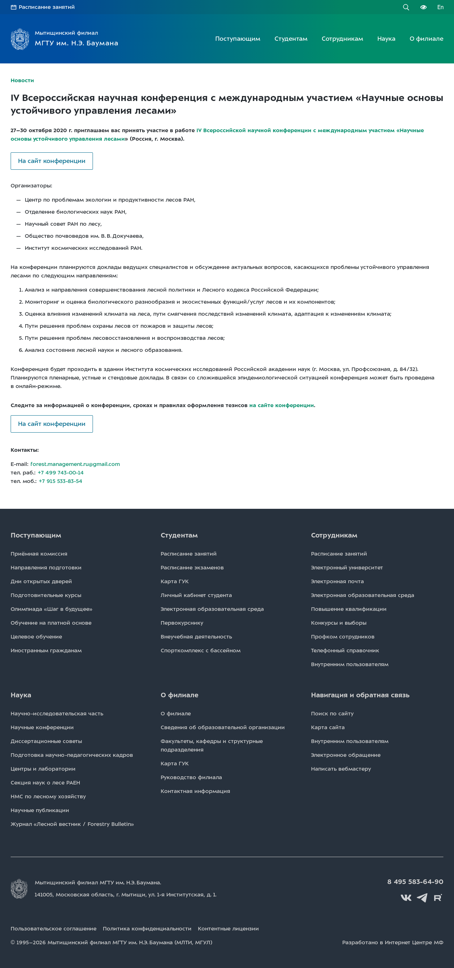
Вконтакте (406, 898)
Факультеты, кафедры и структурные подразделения (212, 745)
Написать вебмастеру (341, 769)
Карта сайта (328, 727)
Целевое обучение (36, 637)
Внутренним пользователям (349, 664)
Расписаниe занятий (189, 554)
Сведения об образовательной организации (223, 727)
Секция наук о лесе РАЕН (45, 783)
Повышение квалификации (349, 609)
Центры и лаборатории (43, 769)
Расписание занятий (47, 7)
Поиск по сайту (332, 713)
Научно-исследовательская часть (57, 713)
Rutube (438, 898)
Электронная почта (337, 581)
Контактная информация (195, 791)
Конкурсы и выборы (338, 623)
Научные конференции (42, 727)
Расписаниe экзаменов (192, 567)
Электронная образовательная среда (212, 609)
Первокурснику (182, 623)
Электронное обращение (346, 755)
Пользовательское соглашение (53, 929)
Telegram (422, 898)
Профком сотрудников (343, 637)
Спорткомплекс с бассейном (200, 650)
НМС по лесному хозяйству (48, 796)
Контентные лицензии (228, 929)
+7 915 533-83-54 (60, 481)
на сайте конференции (281, 405)
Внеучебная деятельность (196, 637)
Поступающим (237, 38)
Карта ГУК (175, 581)
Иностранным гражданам (46, 650)
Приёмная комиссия (39, 554)
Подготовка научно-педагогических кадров (72, 755)
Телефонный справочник (345, 650)
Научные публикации (40, 810)
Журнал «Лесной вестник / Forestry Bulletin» (72, 824)
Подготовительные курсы (46, 595)
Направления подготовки (46, 567)
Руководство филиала (191, 777)
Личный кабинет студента (196, 595)
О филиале (426, 38)
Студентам (291, 38)
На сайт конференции (51, 161)
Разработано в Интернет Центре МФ (392, 942)
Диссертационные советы (46, 741)
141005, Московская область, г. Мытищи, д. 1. (125, 894)
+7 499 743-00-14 (61, 472)
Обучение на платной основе (51, 623)
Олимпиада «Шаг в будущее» (52, 609)
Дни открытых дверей (41, 581)
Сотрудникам (342, 38)
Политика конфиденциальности (147, 929)
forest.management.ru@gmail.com (75, 464)
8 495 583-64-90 (415, 881)
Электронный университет (347, 567)
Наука (386, 38)
